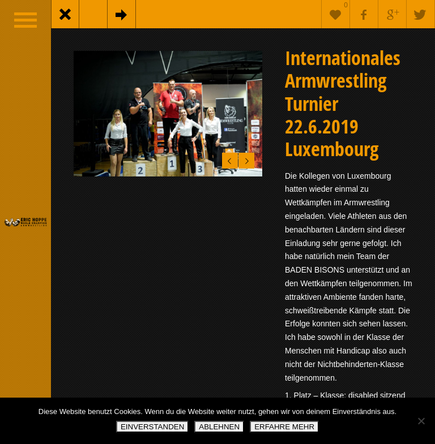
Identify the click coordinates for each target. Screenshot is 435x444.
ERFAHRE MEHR (284, 427)
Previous (228, 159)
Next (244, 159)
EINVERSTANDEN (152, 427)
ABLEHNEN (219, 427)
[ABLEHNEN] (421, 420)
